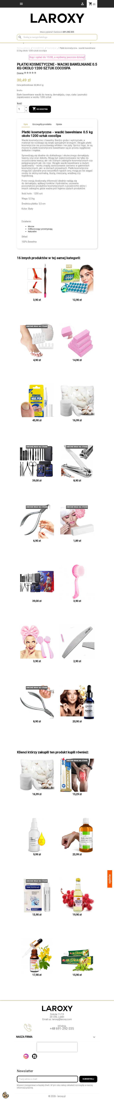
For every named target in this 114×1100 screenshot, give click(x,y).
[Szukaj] (57, 37)
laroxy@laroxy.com (62, 1019)
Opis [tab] (25, 124)
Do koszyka (40, 109)
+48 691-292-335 (62, 1028)
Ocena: (20, 73)
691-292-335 (68, 32)
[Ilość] (20, 109)
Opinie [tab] (59, 124)
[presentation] (57, 1047)
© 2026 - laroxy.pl (57, 1096)
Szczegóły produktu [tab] (41, 124)
